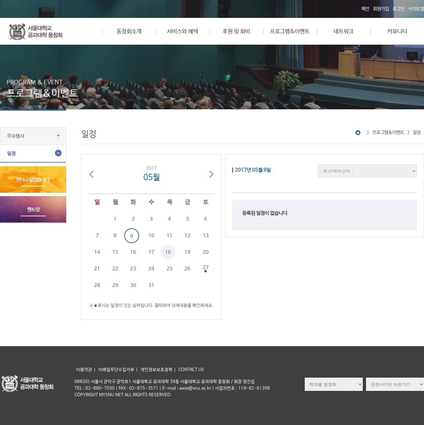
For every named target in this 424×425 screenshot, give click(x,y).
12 (187, 236)
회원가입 (381, 9)
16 (133, 252)
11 (170, 236)
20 (206, 252)
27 (206, 267)
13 (206, 236)
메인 (365, 9)
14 (97, 252)
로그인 (398, 9)
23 (133, 269)
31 (151, 285)
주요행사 (15, 136)
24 (151, 269)
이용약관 (84, 370)
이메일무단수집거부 (116, 370)
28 (97, 285)
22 (115, 269)
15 (115, 252)
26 (187, 269)
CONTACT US (191, 370)
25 (170, 269)
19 (187, 252)
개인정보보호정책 (156, 370)
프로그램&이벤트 (290, 31)
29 (115, 285)
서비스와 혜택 (182, 31)
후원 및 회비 (236, 31)
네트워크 (343, 31)
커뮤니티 (397, 31)
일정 (11, 153)
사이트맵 (416, 9)
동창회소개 (129, 31)
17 (151, 252)
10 (151, 236)
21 (97, 269)
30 (133, 285)
